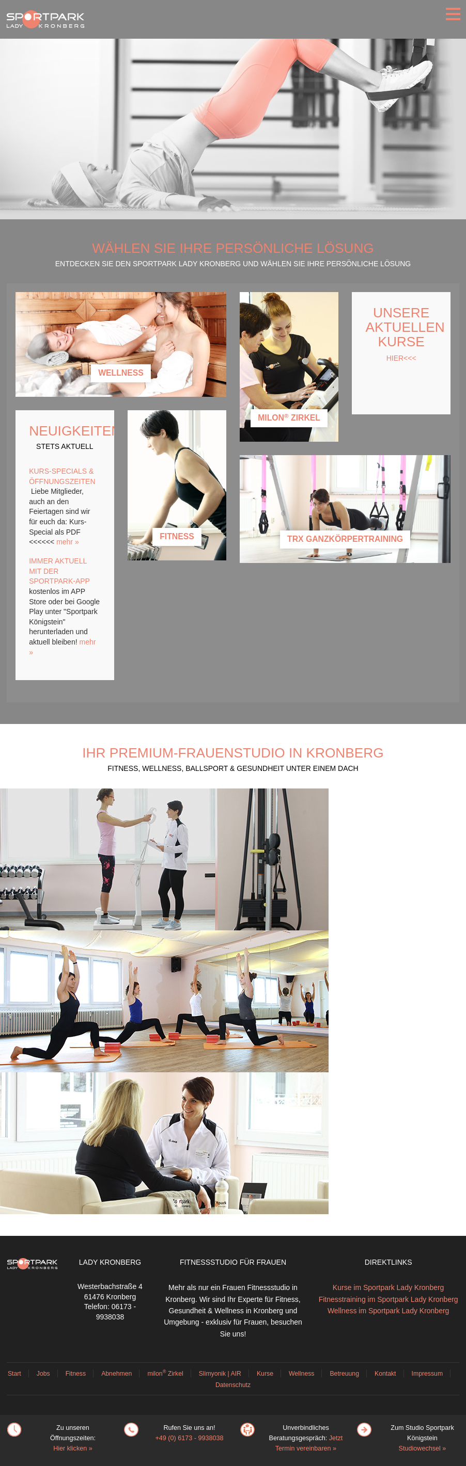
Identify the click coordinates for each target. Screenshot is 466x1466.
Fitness (76, 1373)
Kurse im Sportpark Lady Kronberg (388, 1287)
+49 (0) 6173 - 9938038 (189, 1438)
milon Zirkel (165, 1373)
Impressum (427, 1373)
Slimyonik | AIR (220, 1373)
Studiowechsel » (422, 1448)
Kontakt (385, 1373)
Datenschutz (233, 1385)
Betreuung (344, 1373)
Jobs (43, 1373)
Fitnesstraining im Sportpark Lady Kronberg (388, 1299)
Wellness (301, 1373)
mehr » (67, 542)
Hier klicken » (72, 1448)
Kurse (265, 1373)
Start (14, 1373)
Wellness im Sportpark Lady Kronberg (388, 1311)
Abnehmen (116, 1373)
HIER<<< (401, 358)
